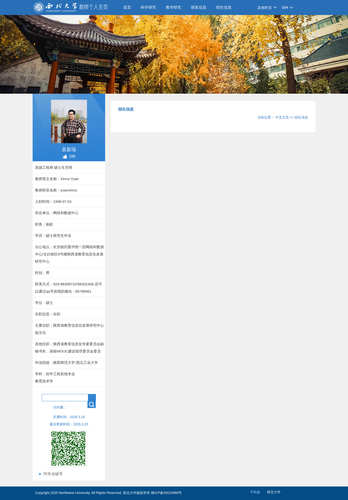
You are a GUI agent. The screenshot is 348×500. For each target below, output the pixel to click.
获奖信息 (198, 7)
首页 (127, 7)
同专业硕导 (53, 474)
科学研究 (148, 7)
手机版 (255, 492)
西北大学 (274, 492)
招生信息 (224, 7)
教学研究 (173, 7)
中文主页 (282, 117)
